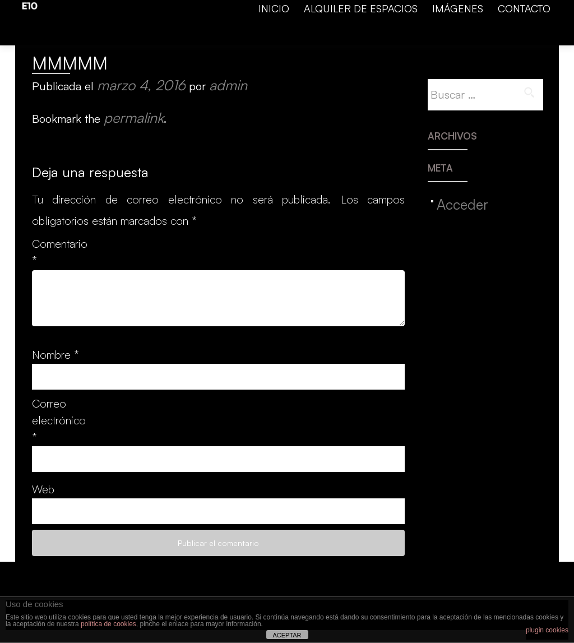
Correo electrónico (56, 420)
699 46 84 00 (404, 39)
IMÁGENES (457, 8)
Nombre (55, 355)
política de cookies (108, 624)
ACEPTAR (286, 635)
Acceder (462, 204)
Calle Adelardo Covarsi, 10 (496, 39)
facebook (257, 39)
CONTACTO (524, 8)
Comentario (56, 252)
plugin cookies (547, 630)
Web (43, 489)
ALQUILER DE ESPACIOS (361, 8)
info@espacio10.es (326, 39)
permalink (134, 117)
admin (228, 85)
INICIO (273, 8)
